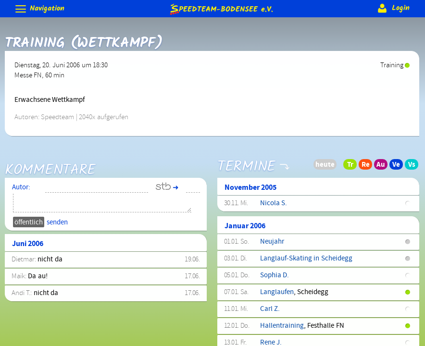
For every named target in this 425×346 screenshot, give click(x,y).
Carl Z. (270, 309)
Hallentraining (282, 326)
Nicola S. (273, 203)
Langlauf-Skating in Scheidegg (306, 258)
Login (392, 8)
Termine (246, 160)
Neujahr (272, 242)
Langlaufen (277, 292)
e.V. (221, 9)
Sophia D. (274, 275)
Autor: (21, 187)
